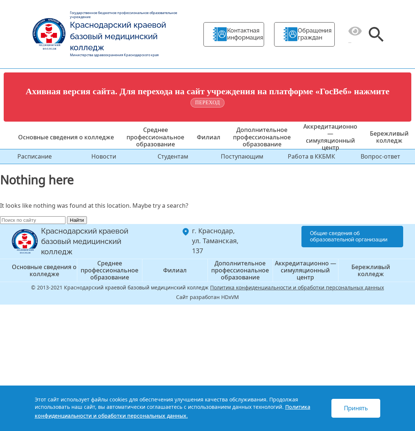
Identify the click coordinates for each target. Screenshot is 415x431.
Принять (356, 408)
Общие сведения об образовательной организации (348, 236)
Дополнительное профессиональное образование (262, 137)
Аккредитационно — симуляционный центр (330, 137)
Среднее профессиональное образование (155, 137)
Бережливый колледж (389, 137)
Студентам (173, 156)
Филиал (208, 137)
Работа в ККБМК (311, 156)
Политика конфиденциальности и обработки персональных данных (297, 287)
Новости (103, 156)
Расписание (34, 156)
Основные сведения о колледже (66, 137)
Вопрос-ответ (380, 156)
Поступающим (242, 156)
